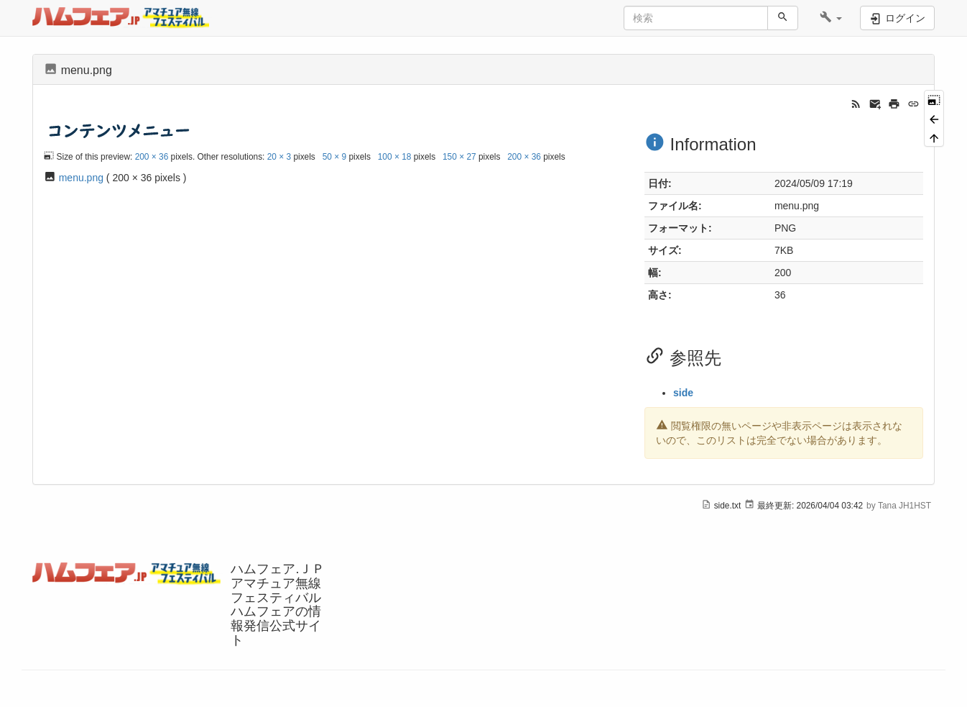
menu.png (81, 177)
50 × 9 (334, 157)
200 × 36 (152, 157)
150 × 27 (459, 157)
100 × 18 (395, 157)
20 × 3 (279, 157)
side (683, 392)
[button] (831, 18)
